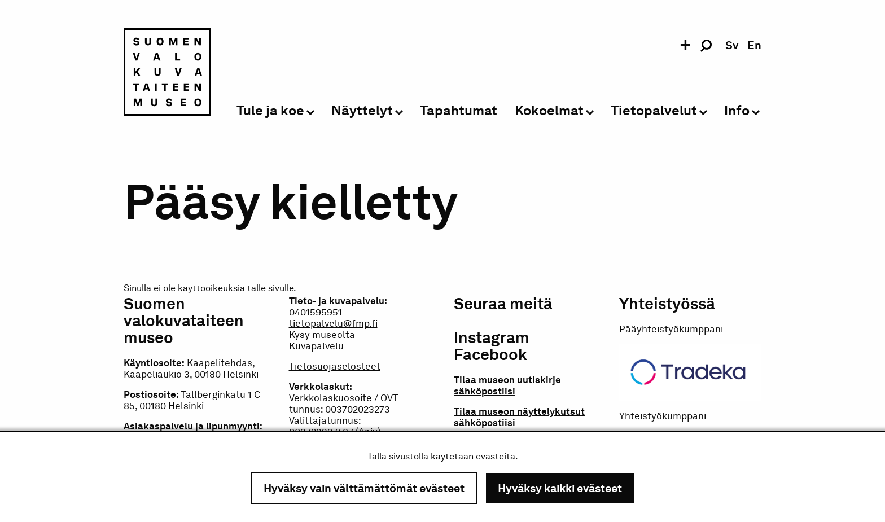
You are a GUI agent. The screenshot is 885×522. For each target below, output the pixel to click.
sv (731, 45)
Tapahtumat (458, 111)
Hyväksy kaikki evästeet (560, 488)
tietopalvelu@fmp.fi (333, 323)
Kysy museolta (322, 334)
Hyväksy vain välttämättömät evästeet (364, 488)
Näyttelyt (362, 111)
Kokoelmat (549, 111)
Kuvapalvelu (316, 346)
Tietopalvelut (654, 111)
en (754, 45)
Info (737, 111)
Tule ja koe (270, 111)
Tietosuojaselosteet (334, 366)
